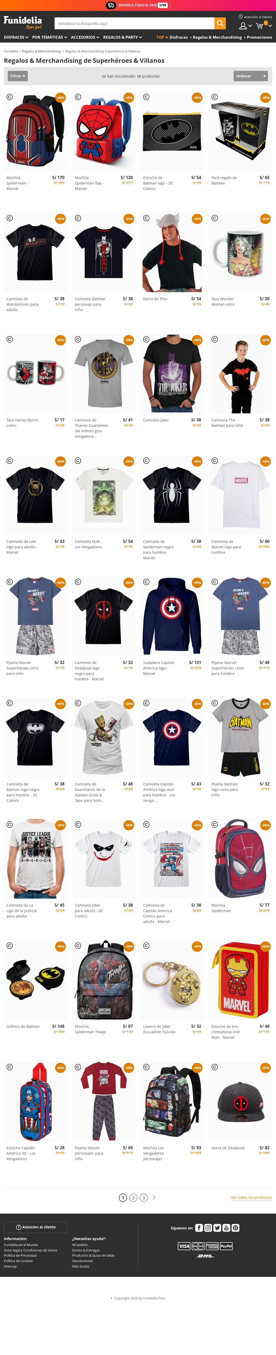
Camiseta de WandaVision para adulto (22, 304)
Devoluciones (82, 1260)
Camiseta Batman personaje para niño (90, 304)
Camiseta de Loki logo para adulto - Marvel (21, 547)
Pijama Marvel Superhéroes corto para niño (22, 668)
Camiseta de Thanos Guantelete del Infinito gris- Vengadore (91, 428)
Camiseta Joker (156, 420)
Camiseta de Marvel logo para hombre (226, 547)
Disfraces (14, 37)
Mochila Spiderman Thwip (90, 1029)
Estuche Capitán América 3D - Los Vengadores (21, 1153)
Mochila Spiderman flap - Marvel (89, 183)
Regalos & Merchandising (41, 51)
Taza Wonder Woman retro (223, 301)
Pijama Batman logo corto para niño (225, 789)
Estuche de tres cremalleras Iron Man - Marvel (226, 1032)
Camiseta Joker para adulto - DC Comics (89, 911)
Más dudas (80, 1266)
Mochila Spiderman (221, 908)
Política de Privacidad (20, 1255)
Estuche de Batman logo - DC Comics (158, 183)
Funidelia (11, 51)
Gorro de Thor (155, 298)
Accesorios (83, 37)
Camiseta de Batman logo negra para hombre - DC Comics (23, 792)
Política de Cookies (18, 1260)
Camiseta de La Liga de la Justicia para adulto (21, 911)
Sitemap (10, 1266)
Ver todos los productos (251, 1197)
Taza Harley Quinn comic (22, 423)
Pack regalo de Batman (224, 180)
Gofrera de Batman (23, 1026)
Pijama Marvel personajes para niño (89, 1153)
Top (160, 37)
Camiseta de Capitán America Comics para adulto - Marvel (157, 913)
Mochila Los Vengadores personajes (153, 1153)
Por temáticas (47, 37)
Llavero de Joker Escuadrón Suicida (159, 1029)
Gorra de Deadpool (228, 1147)
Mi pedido (80, 1244)
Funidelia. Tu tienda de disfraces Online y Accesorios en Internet (23, 23)
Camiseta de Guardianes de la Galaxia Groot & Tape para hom (90, 792)
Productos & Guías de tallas (93, 1255)
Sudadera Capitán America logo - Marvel (159, 668)
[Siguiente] (154, 1197)
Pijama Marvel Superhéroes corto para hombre (228, 668)
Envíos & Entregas (86, 1250)
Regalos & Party (120, 37)
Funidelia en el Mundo (21, 1244)
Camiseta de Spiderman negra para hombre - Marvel (158, 549)
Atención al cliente (36, 1227)
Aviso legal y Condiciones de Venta (30, 1250)
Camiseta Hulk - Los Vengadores (88, 544)
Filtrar (15, 75)
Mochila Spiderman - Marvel (17, 183)
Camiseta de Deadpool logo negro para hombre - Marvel (89, 670)
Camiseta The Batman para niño (227, 423)
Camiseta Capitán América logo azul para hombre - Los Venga (159, 792)
